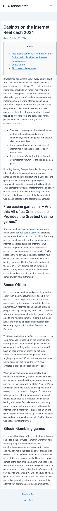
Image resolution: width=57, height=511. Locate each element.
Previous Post (28, 494)
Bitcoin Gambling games (24, 68)
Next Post (28, 500)
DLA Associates (16, 6)
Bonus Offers (18, 64)
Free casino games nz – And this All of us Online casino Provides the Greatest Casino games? (32, 57)
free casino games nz (30, 232)
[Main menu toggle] (51, 6)
